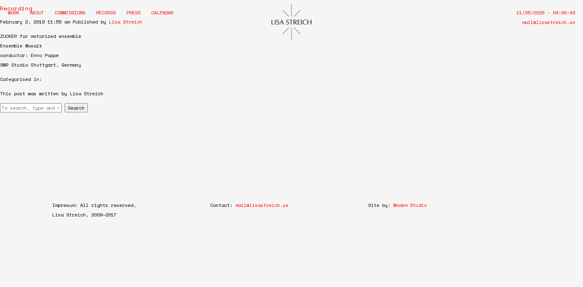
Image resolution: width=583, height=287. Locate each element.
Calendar (162, 12)
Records (106, 12)
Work (13, 12)
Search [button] (76, 107)
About (37, 12)
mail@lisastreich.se (548, 22)
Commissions (70, 12)
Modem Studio (410, 205)
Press (133, 12)
